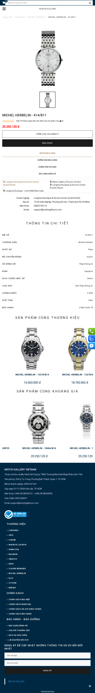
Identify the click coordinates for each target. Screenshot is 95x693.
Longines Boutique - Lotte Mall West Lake (23, 191)
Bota (52, 692)
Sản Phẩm (20, 17)
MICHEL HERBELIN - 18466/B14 (71, 448)
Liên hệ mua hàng (47, 153)
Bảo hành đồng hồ (47, 174)
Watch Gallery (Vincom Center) (65, 182)
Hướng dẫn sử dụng (47, 167)
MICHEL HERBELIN (36, 17)
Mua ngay (47, 143)
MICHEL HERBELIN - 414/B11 (62, 17)
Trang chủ (7, 17)
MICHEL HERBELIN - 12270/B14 (63, 374)
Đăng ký (47, 671)
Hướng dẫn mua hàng (47, 160)
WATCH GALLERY (16, 681)
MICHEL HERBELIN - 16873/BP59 (23, 448)
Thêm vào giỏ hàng (47, 134)
